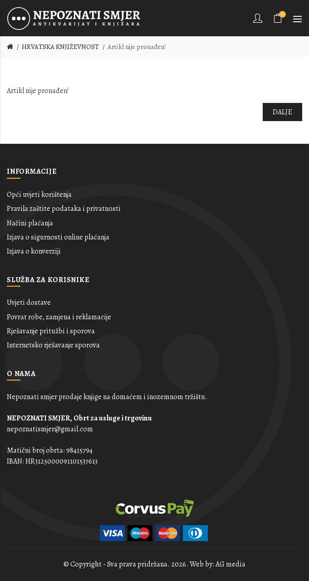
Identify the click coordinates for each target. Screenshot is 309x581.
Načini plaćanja (30, 223)
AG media (230, 564)
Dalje (283, 112)
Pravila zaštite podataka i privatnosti (64, 209)
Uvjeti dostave (29, 303)
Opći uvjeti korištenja (39, 195)
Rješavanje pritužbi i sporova (51, 331)
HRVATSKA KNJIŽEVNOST (60, 46)
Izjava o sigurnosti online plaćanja (58, 237)
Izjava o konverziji (34, 251)
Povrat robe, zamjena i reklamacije (59, 317)
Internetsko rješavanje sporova (53, 345)
